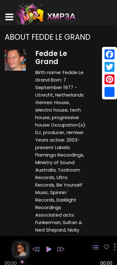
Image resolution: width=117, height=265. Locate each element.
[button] (35, 249)
